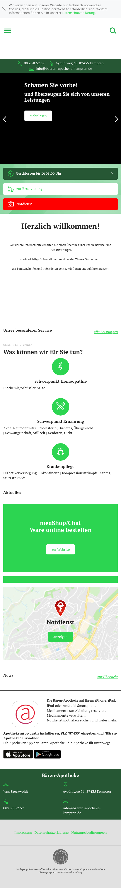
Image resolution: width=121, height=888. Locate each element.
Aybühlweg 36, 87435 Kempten (76, 63)
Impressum (23, 832)
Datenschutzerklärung (78, 13)
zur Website (60, 549)
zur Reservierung (25, 189)
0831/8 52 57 (31, 63)
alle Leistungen (106, 331)
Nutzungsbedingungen (89, 832)
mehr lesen (24, 117)
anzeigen (60, 636)
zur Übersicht (107, 676)
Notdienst (20, 204)
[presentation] (4, 120)
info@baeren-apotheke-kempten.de (60, 68)
